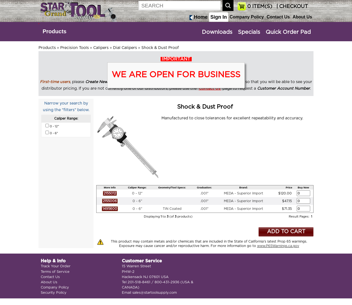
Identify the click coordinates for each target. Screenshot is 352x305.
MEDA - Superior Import (243, 193)
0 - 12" (137, 193)
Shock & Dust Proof (160, 48)
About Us (302, 17)
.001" (204, 193)
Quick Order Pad (288, 32)
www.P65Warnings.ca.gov (278, 246)
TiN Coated (172, 208)
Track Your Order (55, 266)
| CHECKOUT (291, 6)
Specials (249, 32)
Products (55, 31)
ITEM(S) (259, 6)
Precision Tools (74, 48)
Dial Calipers (125, 48)
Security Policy (54, 293)
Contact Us (278, 17)
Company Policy (247, 17)
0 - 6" (137, 201)
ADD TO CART (286, 231)
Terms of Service (55, 272)
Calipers (101, 48)
